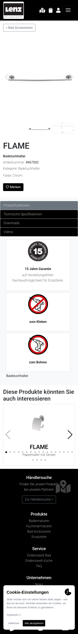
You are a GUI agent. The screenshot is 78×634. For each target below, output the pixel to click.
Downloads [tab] (11, 223)
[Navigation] (68, 10)
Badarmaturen (39, 521)
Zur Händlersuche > (39, 499)
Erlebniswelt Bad (39, 555)
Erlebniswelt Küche (39, 561)
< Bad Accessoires (19, 28)
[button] (70, 434)
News (39, 584)
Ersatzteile (39, 537)
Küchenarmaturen (39, 526)
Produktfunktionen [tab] (16, 205)
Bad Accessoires (39, 531)
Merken (13, 187)
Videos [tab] (8, 232)
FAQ (39, 566)
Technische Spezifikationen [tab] (22, 214)
